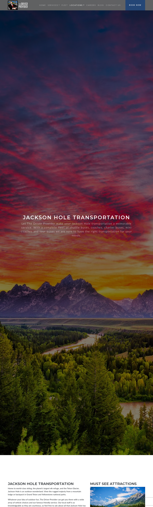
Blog (101, 5)
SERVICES (53, 5)
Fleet (65, 5)
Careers (91, 5)
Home (42, 5)
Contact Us (113, 5)
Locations (76, 5)
